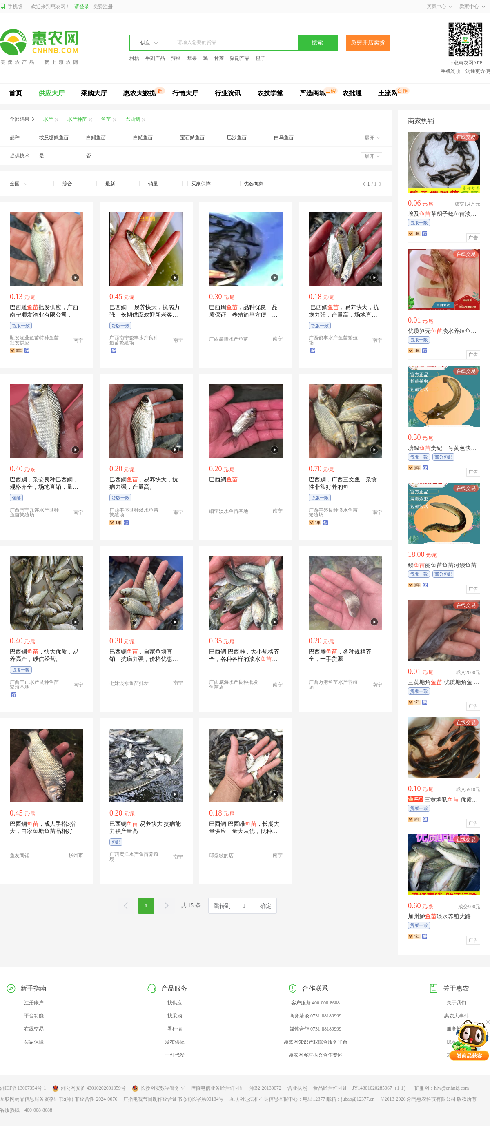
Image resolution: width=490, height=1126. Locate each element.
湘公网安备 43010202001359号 (89, 1088)
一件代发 (175, 1055)
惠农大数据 (139, 93)
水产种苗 (77, 119)
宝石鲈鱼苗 (192, 137)
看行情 (174, 1029)
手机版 (11, 7)
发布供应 (175, 1042)
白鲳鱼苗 (96, 137)
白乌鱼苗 (284, 137)
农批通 (352, 93)
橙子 (260, 58)
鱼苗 (106, 119)
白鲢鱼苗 (143, 137)
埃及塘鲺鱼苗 (54, 137)
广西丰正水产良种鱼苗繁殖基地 (34, 684)
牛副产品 (155, 58)
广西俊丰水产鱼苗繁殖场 (333, 340)
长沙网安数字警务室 (158, 1088)
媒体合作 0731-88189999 (315, 1029)
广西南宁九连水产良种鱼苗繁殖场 (34, 512)
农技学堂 (270, 93)
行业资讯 (228, 93)
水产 (48, 119)
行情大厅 (185, 93)
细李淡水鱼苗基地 (228, 511)
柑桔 (134, 58)
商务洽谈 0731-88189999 (315, 1016)
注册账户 (34, 1003)
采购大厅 (94, 93)
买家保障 (34, 1042)
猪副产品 (239, 58)
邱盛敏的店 (221, 855)
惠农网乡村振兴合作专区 (316, 1055)
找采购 (174, 1016)
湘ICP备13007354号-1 (23, 1088)
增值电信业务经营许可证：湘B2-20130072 (236, 1088)
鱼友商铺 (19, 855)
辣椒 (176, 58)
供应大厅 (51, 93)
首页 (15, 93)
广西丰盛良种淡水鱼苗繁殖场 (133, 512)
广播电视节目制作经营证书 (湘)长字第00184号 (173, 1099)
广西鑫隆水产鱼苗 (228, 339)
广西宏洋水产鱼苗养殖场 (133, 856)
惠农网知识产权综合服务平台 (315, 1042)
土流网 (388, 93)
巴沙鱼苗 (237, 137)
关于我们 (456, 1003)
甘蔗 (219, 58)
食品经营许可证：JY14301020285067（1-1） (360, 1088)
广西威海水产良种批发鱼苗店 (233, 684)
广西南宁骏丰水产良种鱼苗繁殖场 (133, 340)
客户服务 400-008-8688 (315, 1003)
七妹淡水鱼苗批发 (129, 683)
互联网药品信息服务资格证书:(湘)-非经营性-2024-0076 (58, 1099)
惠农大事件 (456, 1016)
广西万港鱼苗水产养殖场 (333, 684)
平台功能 (34, 1016)
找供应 (174, 1003)
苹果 (192, 58)
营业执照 (297, 1088)
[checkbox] (62, 184)
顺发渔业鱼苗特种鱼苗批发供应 (34, 340)
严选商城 (313, 93)
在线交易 (34, 1029)
